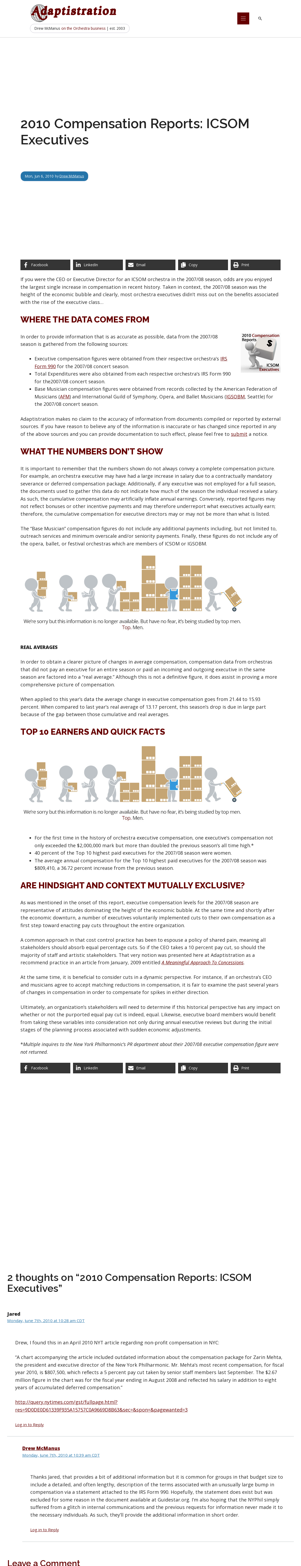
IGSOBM (235, 396)
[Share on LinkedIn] (98, 265)
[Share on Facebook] (45, 265)
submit (239, 434)
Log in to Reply (29, 1424)
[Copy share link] (203, 265)
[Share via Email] (150, 265)
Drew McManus (73, 176)
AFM (65, 396)
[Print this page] (256, 265)
